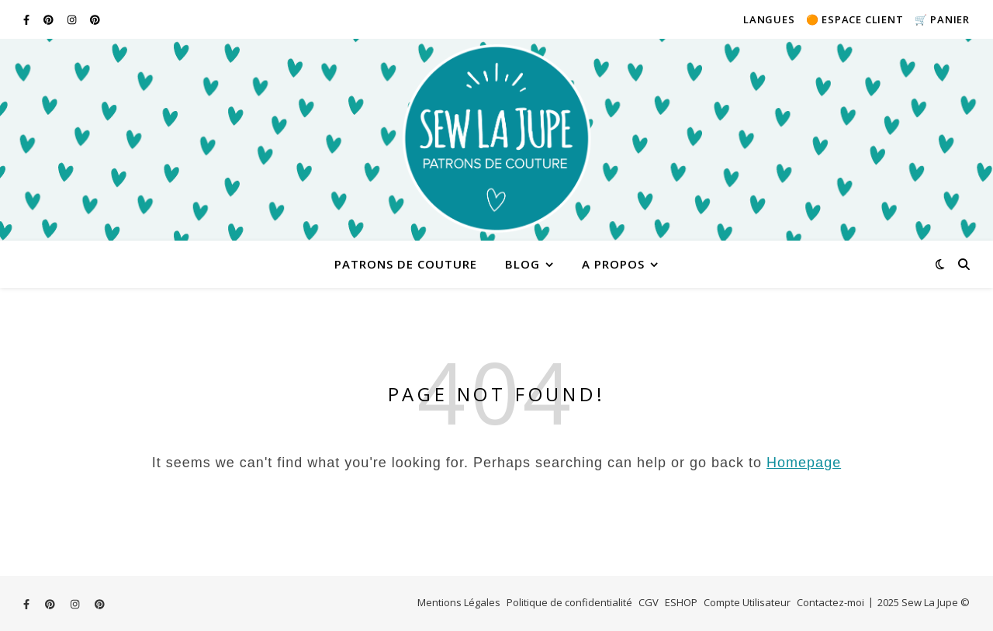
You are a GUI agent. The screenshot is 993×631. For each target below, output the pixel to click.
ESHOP (681, 602)
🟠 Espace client (855, 19)
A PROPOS (613, 264)
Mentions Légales (458, 602)
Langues (769, 19)
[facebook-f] (27, 19)
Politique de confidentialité (569, 602)
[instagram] (72, 19)
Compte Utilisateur (747, 602)
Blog (522, 264)
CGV (648, 602)
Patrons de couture (405, 264)
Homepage (803, 462)
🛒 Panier (942, 19)
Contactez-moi (830, 602)
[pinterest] (49, 19)
